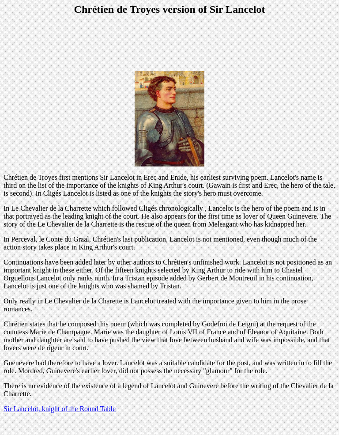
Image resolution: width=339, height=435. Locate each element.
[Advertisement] (169, 44)
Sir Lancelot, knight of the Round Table (60, 408)
